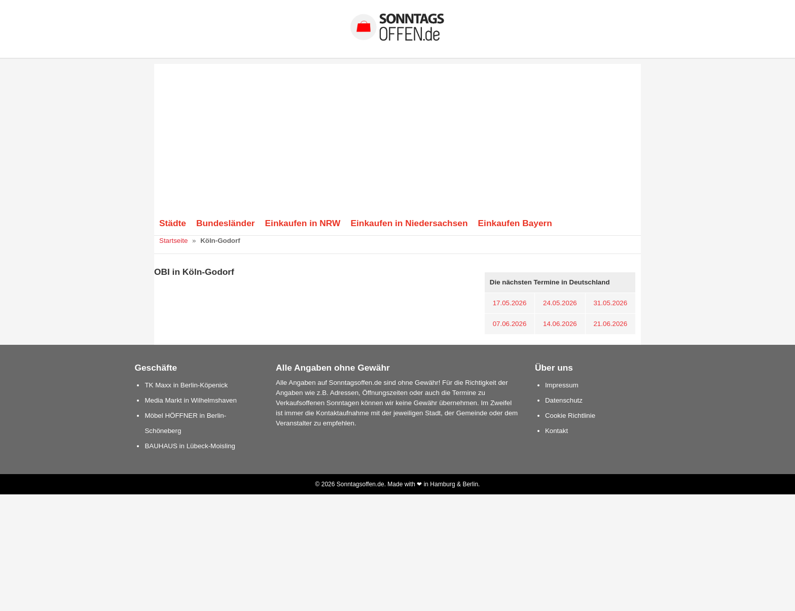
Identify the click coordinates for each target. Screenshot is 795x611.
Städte (172, 223)
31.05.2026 (610, 303)
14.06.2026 (560, 324)
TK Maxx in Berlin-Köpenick (186, 385)
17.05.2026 (510, 303)
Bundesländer (225, 223)
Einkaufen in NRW (303, 223)
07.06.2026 (510, 324)
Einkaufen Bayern (515, 223)
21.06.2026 (610, 324)
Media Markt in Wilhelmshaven (190, 400)
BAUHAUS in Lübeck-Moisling (189, 446)
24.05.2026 (560, 303)
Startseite (173, 240)
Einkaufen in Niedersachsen (408, 223)
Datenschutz (564, 400)
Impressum (562, 385)
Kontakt (556, 431)
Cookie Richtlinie (570, 415)
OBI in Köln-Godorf (194, 272)
